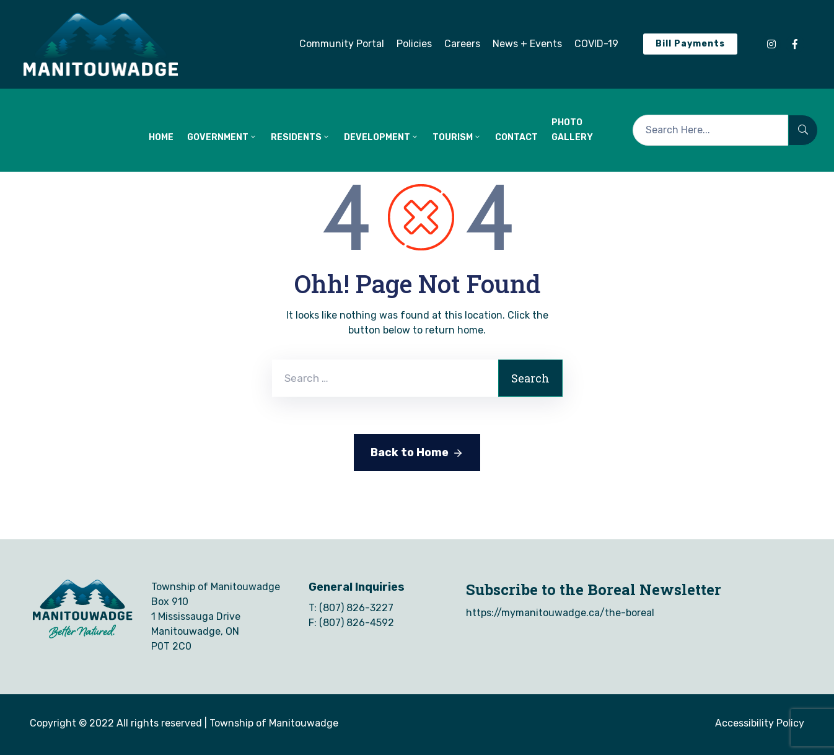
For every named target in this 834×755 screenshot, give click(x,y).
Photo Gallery (572, 130)
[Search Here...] (710, 130)
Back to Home (417, 453)
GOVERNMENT (222, 137)
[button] (341, 44)
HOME (161, 137)
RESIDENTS (300, 137)
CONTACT (516, 137)
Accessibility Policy (759, 723)
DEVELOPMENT (381, 137)
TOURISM (456, 137)
